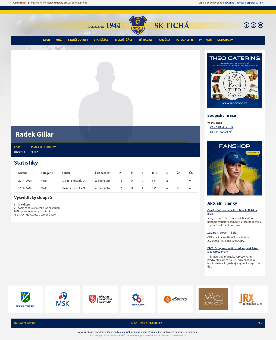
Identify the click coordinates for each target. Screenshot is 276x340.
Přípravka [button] (145, 40)
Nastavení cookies (24, 323)
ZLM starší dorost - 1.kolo (221, 233)
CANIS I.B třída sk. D (221, 127)
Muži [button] (59, 40)
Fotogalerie (185, 40)
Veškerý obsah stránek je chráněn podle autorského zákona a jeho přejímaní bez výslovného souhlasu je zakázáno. (138, 332)
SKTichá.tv (225, 40)
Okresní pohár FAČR (221, 132)
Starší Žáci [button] (101, 40)
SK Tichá (139, 322)
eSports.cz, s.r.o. (255, 3)
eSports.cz (155, 322)
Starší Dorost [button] (78, 40)
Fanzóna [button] (164, 40)
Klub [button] (46, 40)
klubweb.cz (228, 3)
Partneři (205, 40)
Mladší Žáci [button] (123, 40)
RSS (260, 323)
